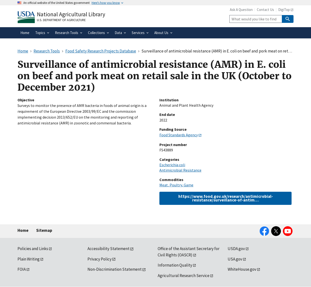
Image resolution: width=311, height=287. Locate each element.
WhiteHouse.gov (242, 269)
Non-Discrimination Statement (114, 269)
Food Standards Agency (178, 134)
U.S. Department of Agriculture (61, 20)
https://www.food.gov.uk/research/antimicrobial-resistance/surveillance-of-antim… (225, 198)
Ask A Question (241, 9)
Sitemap (44, 230)
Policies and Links (32, 248)
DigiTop (284, 9)
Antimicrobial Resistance (180, 170)
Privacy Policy (99, 259)
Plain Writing (28, 259)
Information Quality (175, 265)
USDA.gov (236, 248)
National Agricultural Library (71, 14)
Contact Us (265, 9)
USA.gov (235, 259)
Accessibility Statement (108, 248)
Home (22, 230)
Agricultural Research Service (183, 275)
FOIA (21, 269)
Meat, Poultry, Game (176, 185)
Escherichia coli (172, 164)
